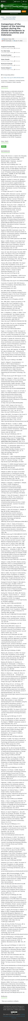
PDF (3, 146)
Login (25, 1)
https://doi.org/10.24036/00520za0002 (14, 77)
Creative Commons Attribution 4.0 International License (14, 1016)
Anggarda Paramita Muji (9, 19)
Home (2, 17)
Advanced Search (14, 13)
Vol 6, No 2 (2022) (11, 17)
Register (17, 1)
